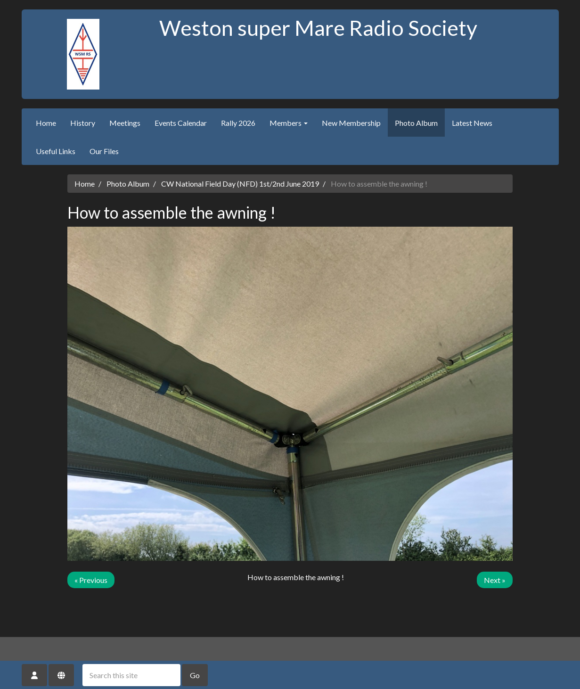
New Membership (351, 122)
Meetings (124, 122)
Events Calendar (181, 122)
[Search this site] (131, 675)
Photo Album (416, 122)
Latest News (472, 122)
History (82, 122)
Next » (495, 579)
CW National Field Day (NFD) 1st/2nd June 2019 (240, 183)
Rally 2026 (238, 122)
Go (195, 675)
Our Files (104, 151)
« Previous (90, 579)
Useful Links (55, 151)
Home (46, 122)
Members (289, 122)
